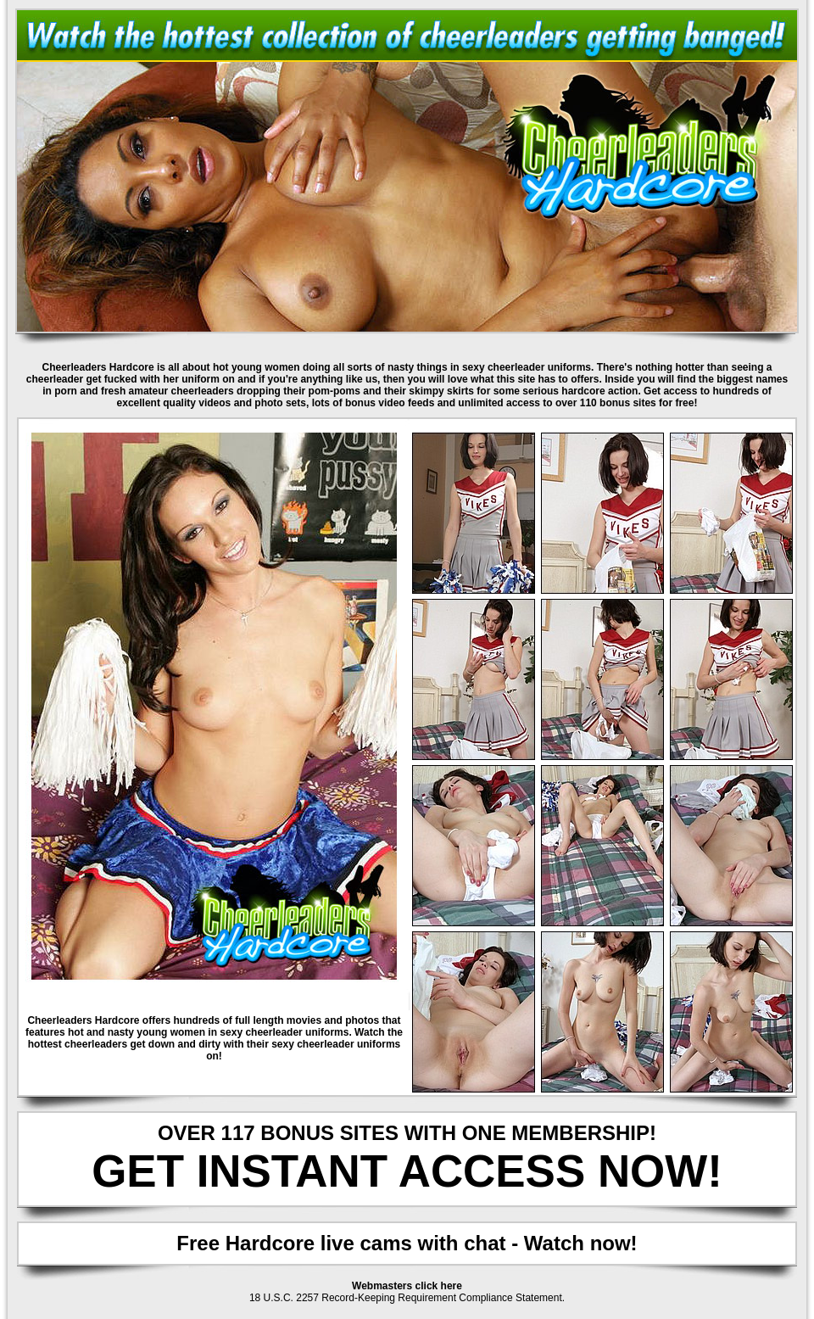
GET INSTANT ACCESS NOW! (407, 1171)
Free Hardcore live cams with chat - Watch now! (406, 1243)
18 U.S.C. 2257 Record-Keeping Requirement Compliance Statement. (407, 1298)
